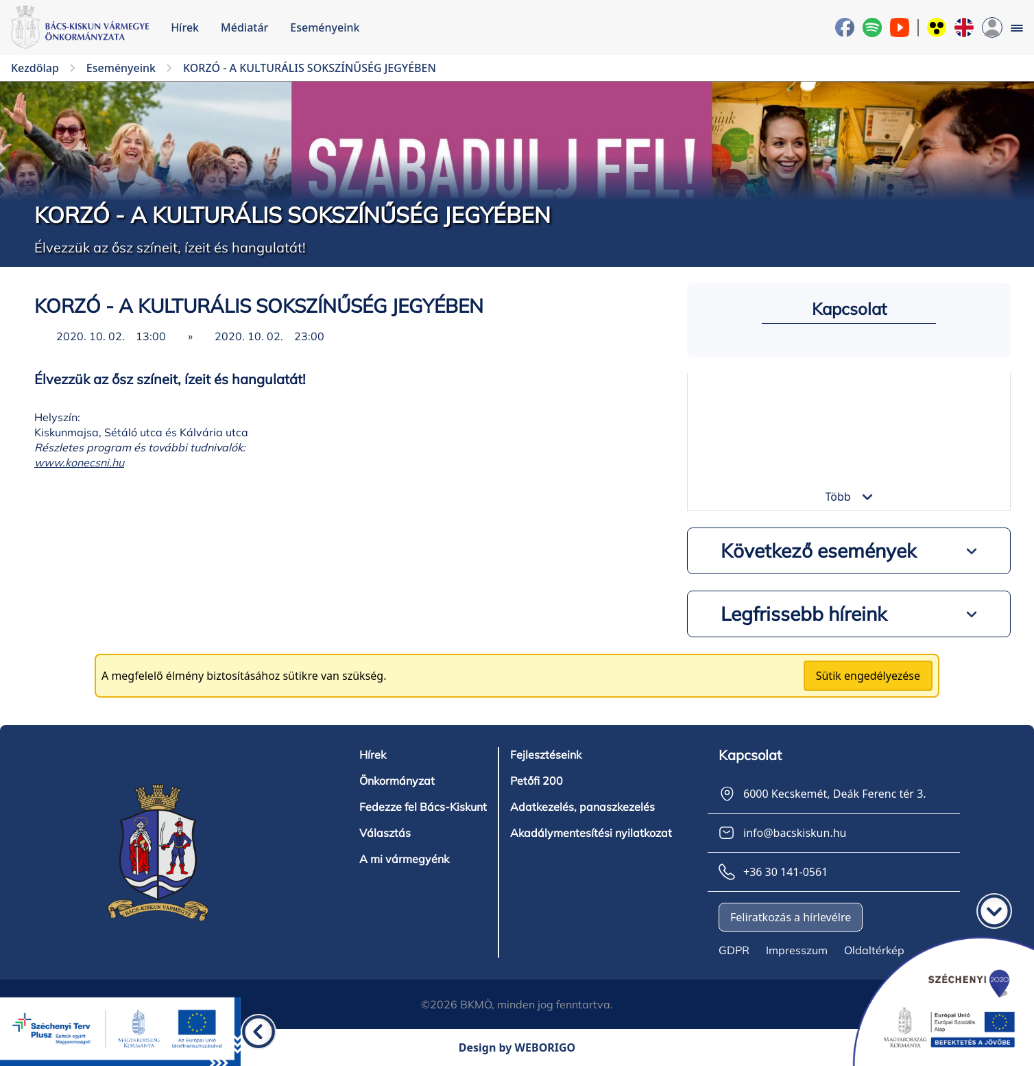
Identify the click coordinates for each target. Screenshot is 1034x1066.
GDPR (734, 950)
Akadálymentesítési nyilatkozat (591, 833)
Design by (517, 1047)
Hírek (185, 27)
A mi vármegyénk (404, 859)
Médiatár (244, 27)
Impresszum (797, 950)
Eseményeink (324, 27)
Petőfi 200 (536, 780)
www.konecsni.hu (79, 462)
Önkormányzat (397, 780)
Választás (385, 833)
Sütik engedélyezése (868, 675)
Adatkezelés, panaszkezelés (582, 807)
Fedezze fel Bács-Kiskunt (423, 807)
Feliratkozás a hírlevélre (790, 917)
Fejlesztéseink (545, 754)
